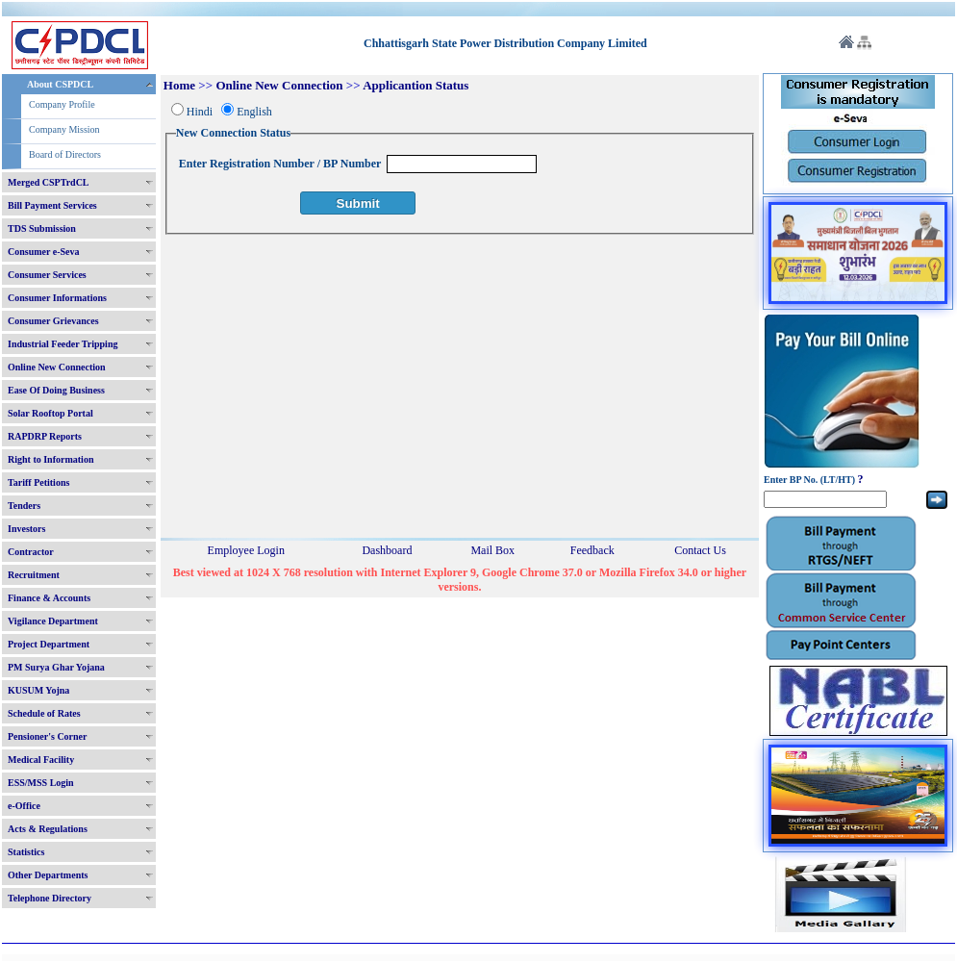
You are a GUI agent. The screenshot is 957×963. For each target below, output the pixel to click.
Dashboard (387, 550)
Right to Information (50, 459)
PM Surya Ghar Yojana (56, 667)
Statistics (26, 852)
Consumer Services (47, 274)
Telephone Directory (49, 898)
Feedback (592, 550)
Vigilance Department (53, 621)
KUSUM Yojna (38, 690)
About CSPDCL (60, 84)
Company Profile (62, 104)
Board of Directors (65, 154)
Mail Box (492, 550)
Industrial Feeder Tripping (62, 344)
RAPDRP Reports (45, 436)
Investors (26, 528)
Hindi (200, 111)
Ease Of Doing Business (56, 390)
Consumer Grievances (53, 321)
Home (179, 85)
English (254, 111)
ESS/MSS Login (41, 782)
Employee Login (246, 550)
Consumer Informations (57, 297)
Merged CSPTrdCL (48, 182)
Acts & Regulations (48, 829)
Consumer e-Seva (44, 251)
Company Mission (64, 129)
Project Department (48, 644)
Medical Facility (41, 759)
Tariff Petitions (38, 482)
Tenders (24, 505)
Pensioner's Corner (48, 736)
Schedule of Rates (44, 713)
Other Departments (48, 875)
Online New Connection (57, 367)
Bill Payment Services (52, 205)
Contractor (31, 551)
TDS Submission (42, 228)
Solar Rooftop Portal (50, 413)
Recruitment (34, 575)
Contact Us (700, 550)
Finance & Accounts (49, 598)
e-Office (24, 805)
